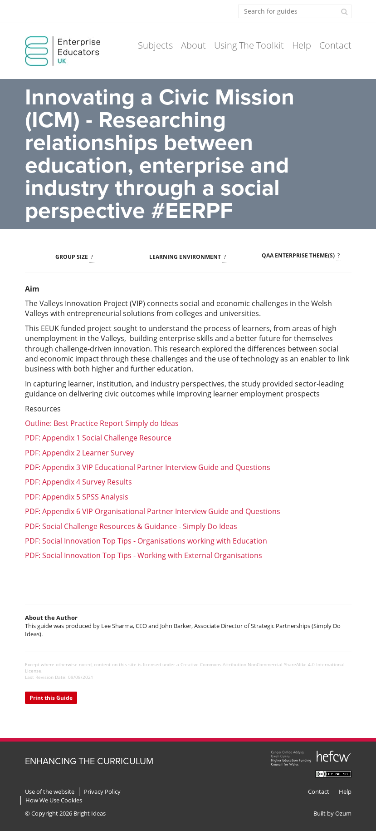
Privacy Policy (102, 792)
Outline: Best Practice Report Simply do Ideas (102, 423)
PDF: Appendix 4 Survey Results (78, 482)
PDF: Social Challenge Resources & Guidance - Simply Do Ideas (131, 526)
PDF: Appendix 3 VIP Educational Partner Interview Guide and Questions (147, 467)
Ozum (343, 813)
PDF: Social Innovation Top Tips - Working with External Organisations (143, 555)
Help (301, 45)
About (193, 45)
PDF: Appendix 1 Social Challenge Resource (98, 438)
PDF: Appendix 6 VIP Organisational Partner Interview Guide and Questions (152, 511)
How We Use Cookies (53, 800)
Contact (335, 45)
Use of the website (49, 792)
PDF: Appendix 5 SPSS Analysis (76, 497)
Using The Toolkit (249, 45)
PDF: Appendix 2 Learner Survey (79, 453)
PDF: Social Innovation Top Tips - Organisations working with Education (146, 541)
